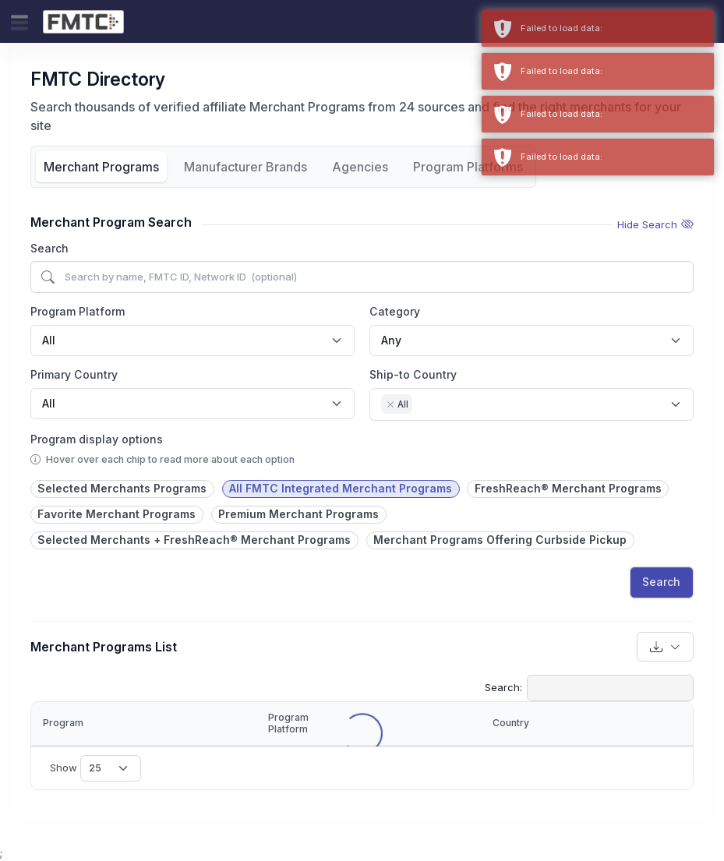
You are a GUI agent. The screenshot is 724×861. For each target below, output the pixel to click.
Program (63, 723)
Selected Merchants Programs (122, 488)
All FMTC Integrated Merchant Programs (340, 488)
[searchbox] (420, 406)
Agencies (360, 167)
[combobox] (192, 340)
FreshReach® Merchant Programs (568, 488)
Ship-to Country (413, 374)
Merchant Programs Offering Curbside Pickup (500, 539)
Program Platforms (468, 167)
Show (95, 768)
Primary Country (74, 374)
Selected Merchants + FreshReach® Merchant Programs (194, 539)
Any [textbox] (391, 340)
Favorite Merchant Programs (116, 513)
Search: (589, 688)
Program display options (96, 439)
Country (511, 723)
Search (49, 248)
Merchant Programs (101, 167)
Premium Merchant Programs (298, 513)
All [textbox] (48, 340)
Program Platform (77, 311)
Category (394, 311)
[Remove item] (389, 404)
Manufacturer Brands (245, 167)
